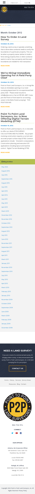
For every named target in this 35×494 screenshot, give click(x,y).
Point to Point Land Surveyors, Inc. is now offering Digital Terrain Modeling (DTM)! (15, 118)
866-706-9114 (29, 7)
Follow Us (14, 3)
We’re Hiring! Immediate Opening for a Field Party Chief (16, 75)
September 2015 (6, 179)
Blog (18, 384)
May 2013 (4, 203)
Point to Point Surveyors (4, 9)
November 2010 (6, 267)
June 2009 (4, 311)
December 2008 (7, 328)
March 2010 (5, 287)
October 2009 (6, 303)
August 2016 (5, 171)
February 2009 (6, 320)
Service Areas (26, 380)
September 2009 (7, 307)
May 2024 (4, 167)
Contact (23, 384)
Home (6, 380)
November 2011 (6, 243)
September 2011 (6, 247)
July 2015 (4, 187)
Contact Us (17, 368)
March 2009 (5, 315)
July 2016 (4, 175)
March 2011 (5, 259)
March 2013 (5, 211)
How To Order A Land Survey (13, 38)
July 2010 (4, 275)
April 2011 (4, 255)
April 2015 (4, 191)
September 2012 (6, 227)
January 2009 (5, 324)
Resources (12, 384)
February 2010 (6, 291)
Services (18, 380)
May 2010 (4, 279)
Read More (5, 66)
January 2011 (5, 263)
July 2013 (4, 199)
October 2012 (5, 223)
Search (27, 3)
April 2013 (4, 207)
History (12, 380)
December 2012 (6, 215)
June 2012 (4, 239)
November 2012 (6, 219)
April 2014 (4, 195)
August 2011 (5, 251)
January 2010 (5, 295)
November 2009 (6, 299)
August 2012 (5, 231)
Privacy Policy (23, 490)
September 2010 (7, 271)
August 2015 (5, 183)
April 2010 (4, 283)
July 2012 (4, 235)
